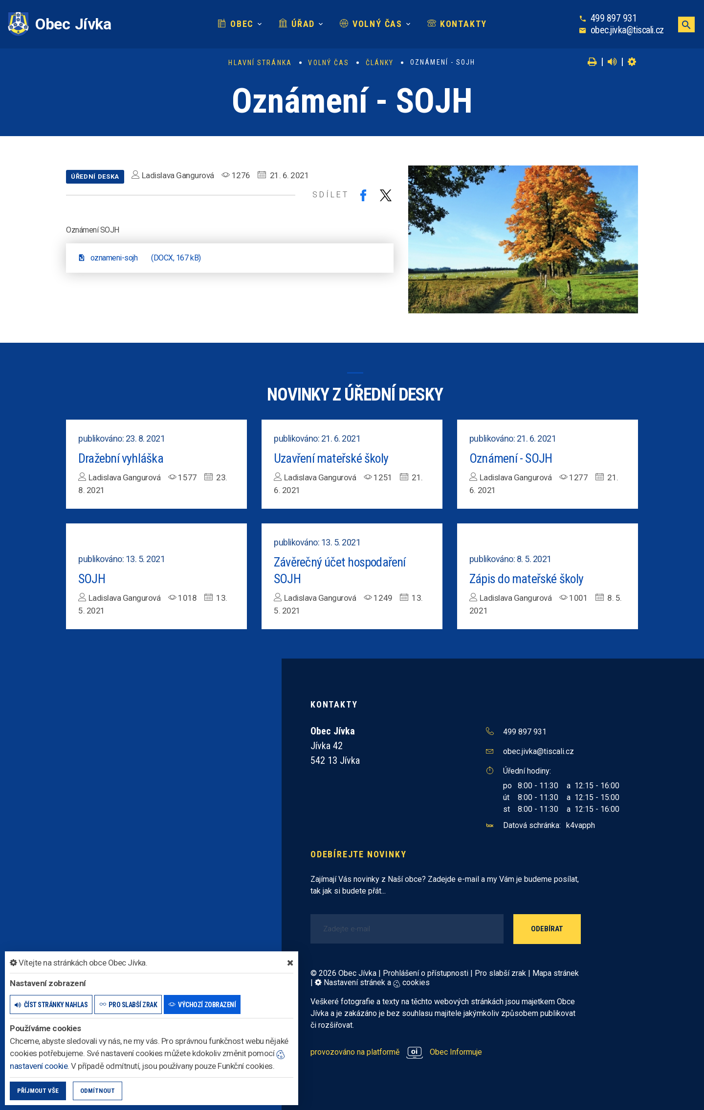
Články (380, 63)
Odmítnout (97, 1090)
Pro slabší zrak (500, 973)
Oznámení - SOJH (510, 458)
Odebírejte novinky (358, 854)
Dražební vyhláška (120, 458)
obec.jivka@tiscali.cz (627, 30)
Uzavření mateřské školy (331, 458)
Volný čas (371, 24)
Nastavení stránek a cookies (372, 982)
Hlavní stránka (259, 63)
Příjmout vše (38, 1090)
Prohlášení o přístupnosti (425, 973)
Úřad (297, 24)
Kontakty (457, 24)
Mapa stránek (555, 973)
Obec (236, 24)
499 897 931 (614, 18)
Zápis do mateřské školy (526, 578)
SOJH (91, 578)
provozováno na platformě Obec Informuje (396, 1052)
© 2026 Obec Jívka (343, 973)
